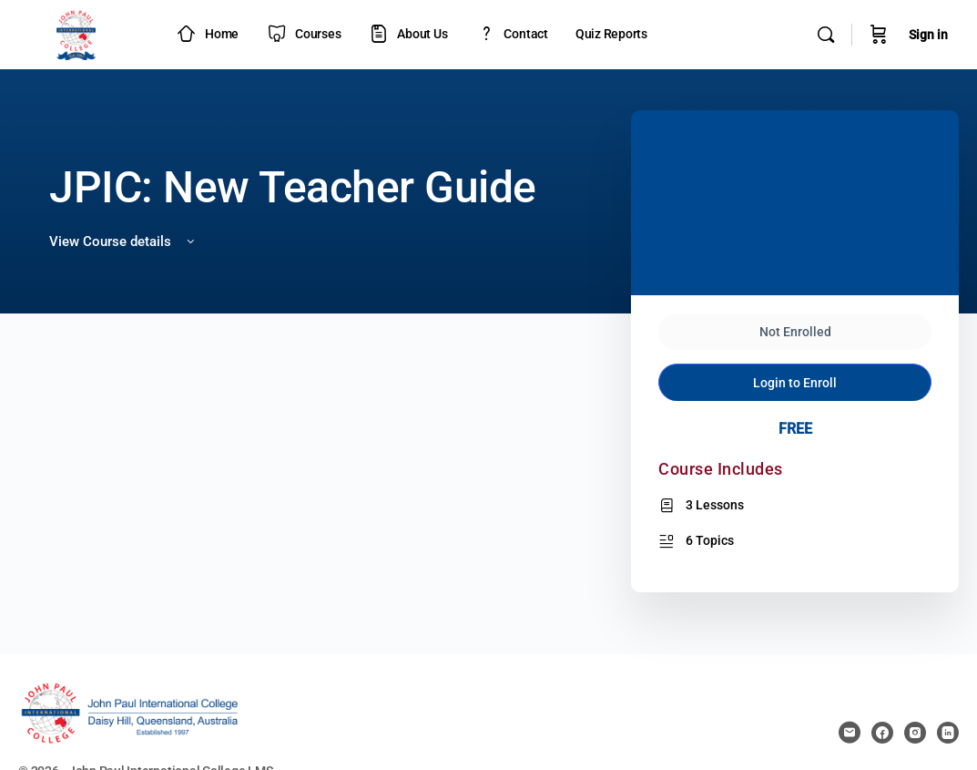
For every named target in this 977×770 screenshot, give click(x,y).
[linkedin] (948, 733)
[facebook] (882, 733)
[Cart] (878, 34)
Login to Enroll (795, 352)
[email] (849, 733)
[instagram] (915, 733)
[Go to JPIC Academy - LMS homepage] (76, 33)
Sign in (928, 34)
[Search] (826, 35)
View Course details (123, 241)
